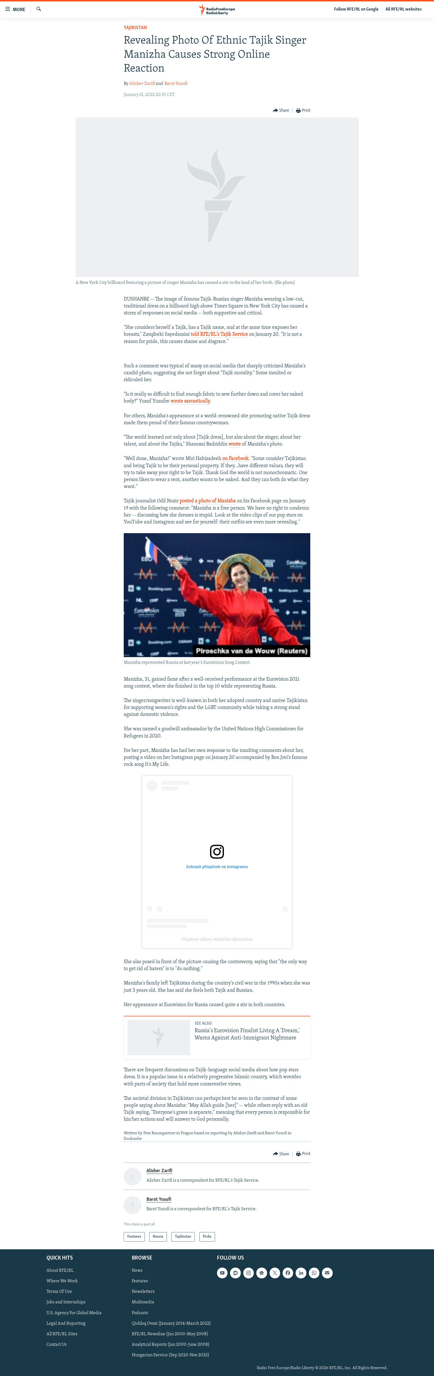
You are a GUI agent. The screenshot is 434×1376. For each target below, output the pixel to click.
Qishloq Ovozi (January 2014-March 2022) (171, 1323)
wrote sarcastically (190, 401)
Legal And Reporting (66, 1323)
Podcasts (140, 1313)
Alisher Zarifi (142, 84)
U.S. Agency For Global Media (74, 1313)
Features (140, 1281)
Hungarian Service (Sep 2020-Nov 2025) (170, 1355)
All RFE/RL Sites (62, 1334)
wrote (234, 444)
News (137, 1271)
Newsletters (143, 1292)
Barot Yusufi (175, 84)
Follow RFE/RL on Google (356, 9)
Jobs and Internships (66, 1302)
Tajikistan (135, 27)
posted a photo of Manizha (208, 501)
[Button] (281, 111)
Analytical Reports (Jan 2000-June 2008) (171, 1344)
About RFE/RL (60, 1271)
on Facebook (235, 458)
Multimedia (143, 1302)
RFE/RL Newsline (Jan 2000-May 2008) (170, 1334)
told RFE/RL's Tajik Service (219, 334)
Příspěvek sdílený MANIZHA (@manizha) (216, 939)
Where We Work (62, 1281)
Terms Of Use (59, 1292)
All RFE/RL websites (404, 9)
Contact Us (56, 1344)
